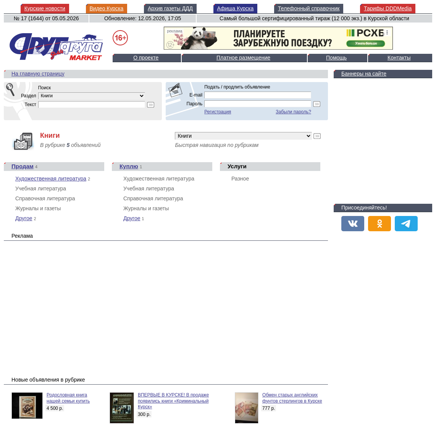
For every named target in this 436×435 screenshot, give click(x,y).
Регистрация (217, 111)
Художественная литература (50, 179)
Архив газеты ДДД (170, 8)
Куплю (128, 166)
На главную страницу (38, 74)
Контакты (399, 58)
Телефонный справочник (308, 8)
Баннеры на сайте (363, 74)
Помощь (336, 58)
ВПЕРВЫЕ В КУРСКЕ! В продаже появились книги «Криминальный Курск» (173, 400)
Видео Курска (107, 8)
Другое (23, 218)
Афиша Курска (235, 8)
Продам (22, 166)
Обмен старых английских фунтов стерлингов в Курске (292, 398)
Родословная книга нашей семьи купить (68, 398)
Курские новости (44, 8)
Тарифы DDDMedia (388, 8)
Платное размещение (243, 58)
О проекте (145, 58)
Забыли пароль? (293, 111)
